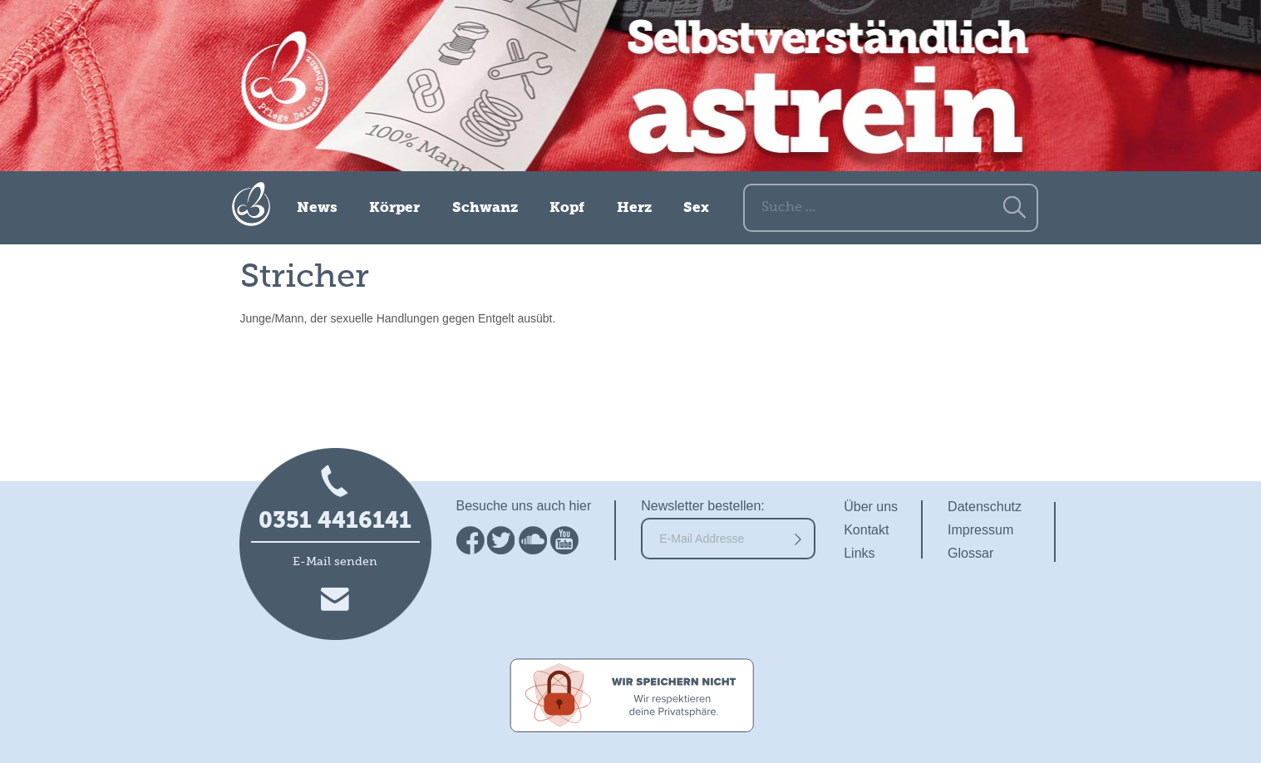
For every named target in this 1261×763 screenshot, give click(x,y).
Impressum (980, 530)
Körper (394, 208)
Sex (696, 208)
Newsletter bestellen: (703, 506)
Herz (634, 208)
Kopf (566, 208)
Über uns (871, 507)
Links (859, 553)
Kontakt (866, 530)
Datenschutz (985, 507)
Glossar (970, 553)
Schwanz (485, 208)
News (317, 208)
